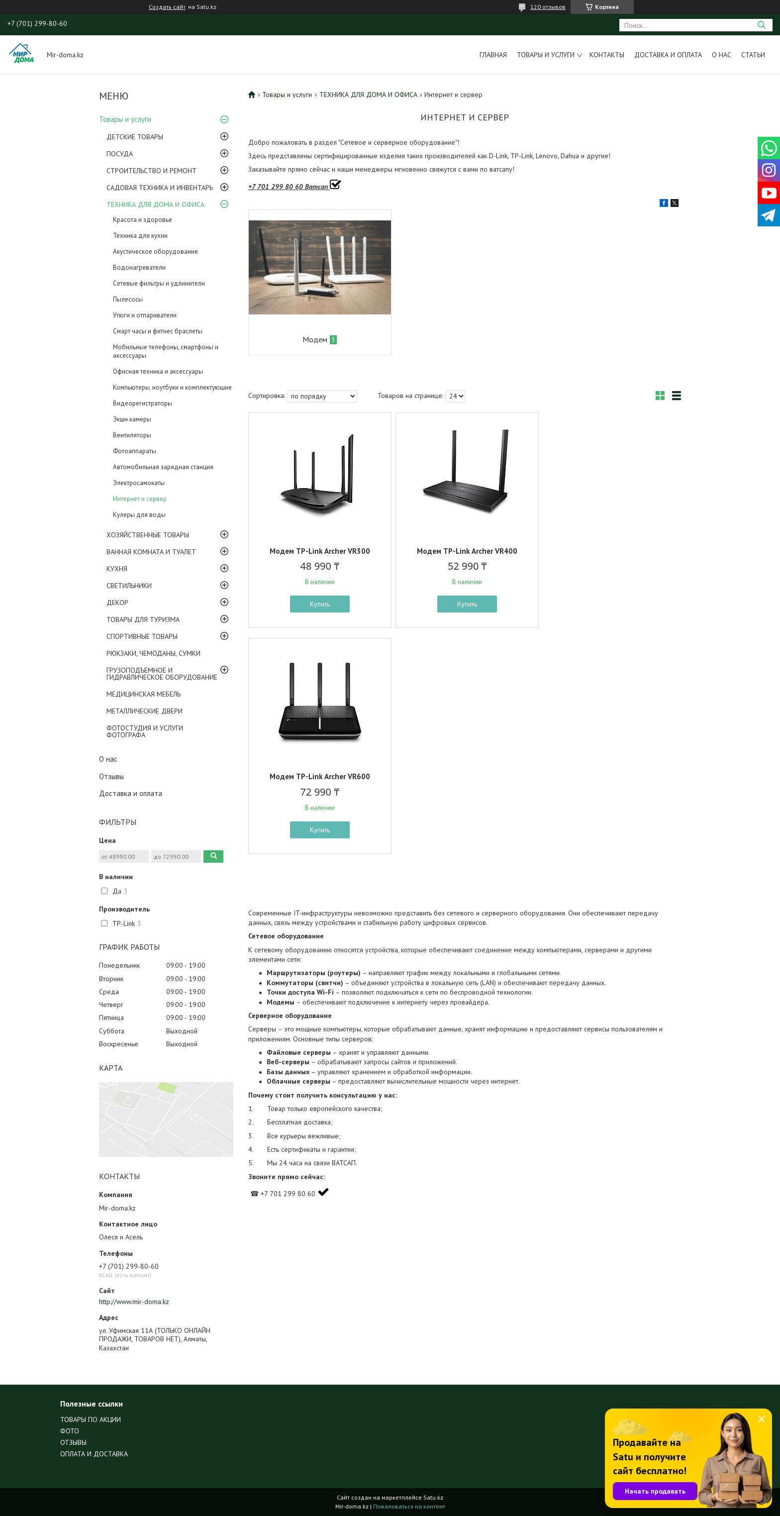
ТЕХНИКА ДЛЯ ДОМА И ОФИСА (155, 204)
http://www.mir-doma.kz (134, 1301)
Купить (319, 604)
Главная (493, 54)
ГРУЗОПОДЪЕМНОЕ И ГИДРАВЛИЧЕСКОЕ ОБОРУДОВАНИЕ (161, 674)
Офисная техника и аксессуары (158, 371)
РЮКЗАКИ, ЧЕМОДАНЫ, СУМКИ (153, 653)
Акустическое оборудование (155, 251)
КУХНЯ (116, 568)
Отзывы (111, 776)
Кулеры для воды (139, 514)
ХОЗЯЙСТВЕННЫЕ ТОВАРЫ (147, 534)
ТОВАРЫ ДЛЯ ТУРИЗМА (143, 619)
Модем (314, 339)
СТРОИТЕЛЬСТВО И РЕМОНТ (151, 170)
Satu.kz (433, 1497)
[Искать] (761, 25)
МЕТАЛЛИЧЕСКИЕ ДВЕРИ (144, 711)
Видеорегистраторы (142, 403)
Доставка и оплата (668, 54)
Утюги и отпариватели (145, 315)
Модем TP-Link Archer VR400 (464, 551)
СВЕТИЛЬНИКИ (129, 585)
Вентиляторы (132, 435)
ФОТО (69, 1430)
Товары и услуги (546, 54)
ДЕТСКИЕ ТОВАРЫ (134, 136)
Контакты (606, 54)
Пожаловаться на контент (409, 1506)
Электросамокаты (139, 483)
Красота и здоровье (142, 219)
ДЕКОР (117, 602)
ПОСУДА (119, 153)
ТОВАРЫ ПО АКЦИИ (90, 1419)
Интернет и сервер (140, 499)
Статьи (753, 54)
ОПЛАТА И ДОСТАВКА (94, 1453)
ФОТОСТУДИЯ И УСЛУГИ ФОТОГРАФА (144, 731)
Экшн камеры (132, 419)
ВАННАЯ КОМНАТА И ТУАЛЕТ (151, 551)
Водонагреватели (139, 267)
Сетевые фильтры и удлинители (159, 283)
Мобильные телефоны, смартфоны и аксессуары (165, 351)
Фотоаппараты (134, 451)
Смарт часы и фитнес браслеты (157, 331)
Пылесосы (128, 299)
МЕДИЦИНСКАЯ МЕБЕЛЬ (143, 694)
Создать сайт (167, 6)
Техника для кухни (140, 235)
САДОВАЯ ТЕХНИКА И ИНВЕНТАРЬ (159, 187)
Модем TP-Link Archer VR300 (319, 551)
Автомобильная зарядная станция (163, 467)
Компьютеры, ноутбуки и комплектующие (172, 387)
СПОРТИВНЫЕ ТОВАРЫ (142, 636)
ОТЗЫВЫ (73, 1442)
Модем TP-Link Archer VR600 (610, 551)
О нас (721, 54)
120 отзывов (548, 6)
